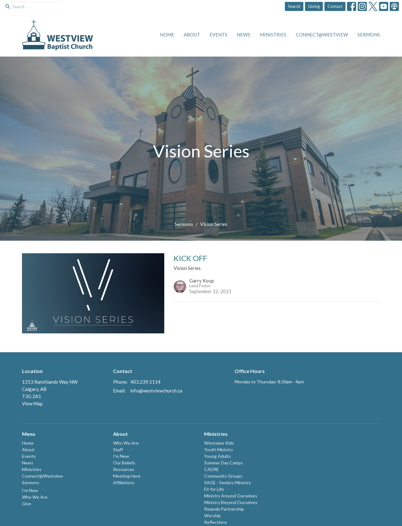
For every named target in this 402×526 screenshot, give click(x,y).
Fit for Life (214, 489)
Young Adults (217, 456)
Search (294, 6)
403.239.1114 (145, 382)
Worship (212, 515)
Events (218, 34)
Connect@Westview (322, 34)
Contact (335, 6)
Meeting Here (126, 476)
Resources (123, 469)
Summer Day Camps (223, 462)
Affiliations (123, 482)
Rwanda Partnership (224, 509)
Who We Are (34, 497)
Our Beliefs (124, 462)
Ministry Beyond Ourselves (231, 502)
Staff (118, 449)
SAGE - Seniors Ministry (227, 482)
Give (26, 503)
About (192, 34)
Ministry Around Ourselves (230, 495)
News (243, 34)
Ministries (273, 34)
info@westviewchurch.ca (156, 390)
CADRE (211, 469)
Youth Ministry (218, 449)
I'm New (30, 490)
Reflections (215, 522)
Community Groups (223, 476)
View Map (32, 403)
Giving (314, 6)
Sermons (368, 34)
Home (167, 34)
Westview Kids (219, 443)
